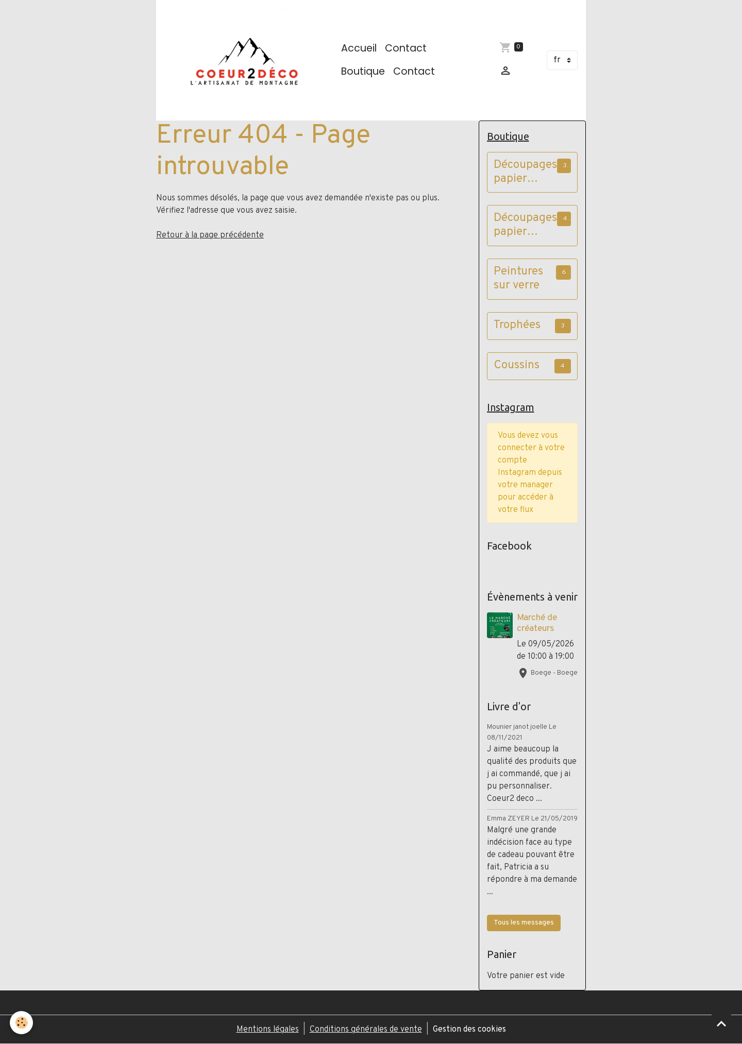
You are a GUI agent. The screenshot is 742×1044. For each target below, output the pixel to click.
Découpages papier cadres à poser (525, 172)
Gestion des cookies (469, 1029)
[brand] (246, 60)
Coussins (516, 366)
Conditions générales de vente (366, 1029)
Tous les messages (524, 922)
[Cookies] (21, 1022)
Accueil (359, 48)
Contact (406, 48)
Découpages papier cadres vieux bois (525, 225)
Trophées (517, 326)
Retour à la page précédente (210, 235)
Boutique (363, 71)
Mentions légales (268, 1029)
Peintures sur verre (518, 279)
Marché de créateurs (537, 623)
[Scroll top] (721, 1023)
